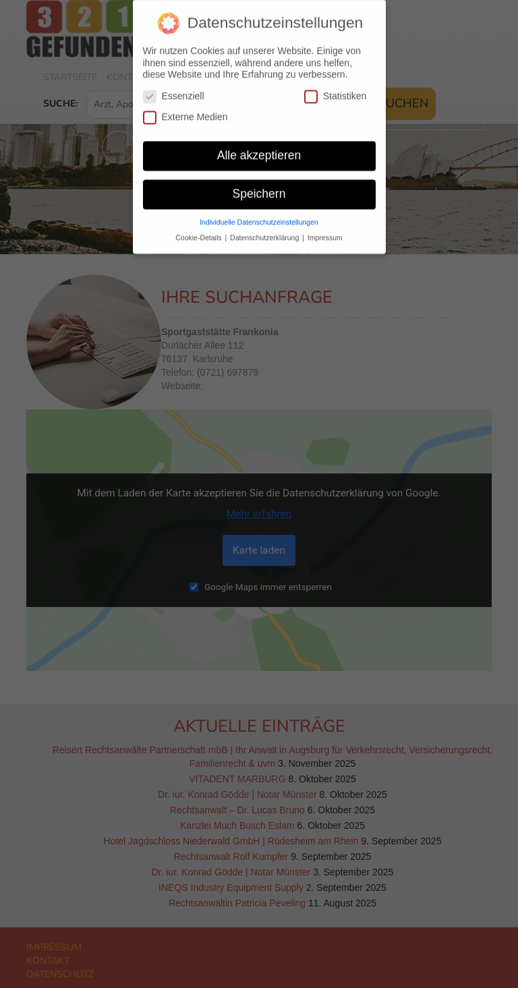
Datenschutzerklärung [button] (265, 231)
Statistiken (335, 89)
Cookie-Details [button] (199, 231)
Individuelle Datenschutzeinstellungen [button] (259, 215)
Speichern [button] (259, 187)
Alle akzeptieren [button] (259, 148)
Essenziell (173, 89)
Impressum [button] (325, 231)
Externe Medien (185, 110)
